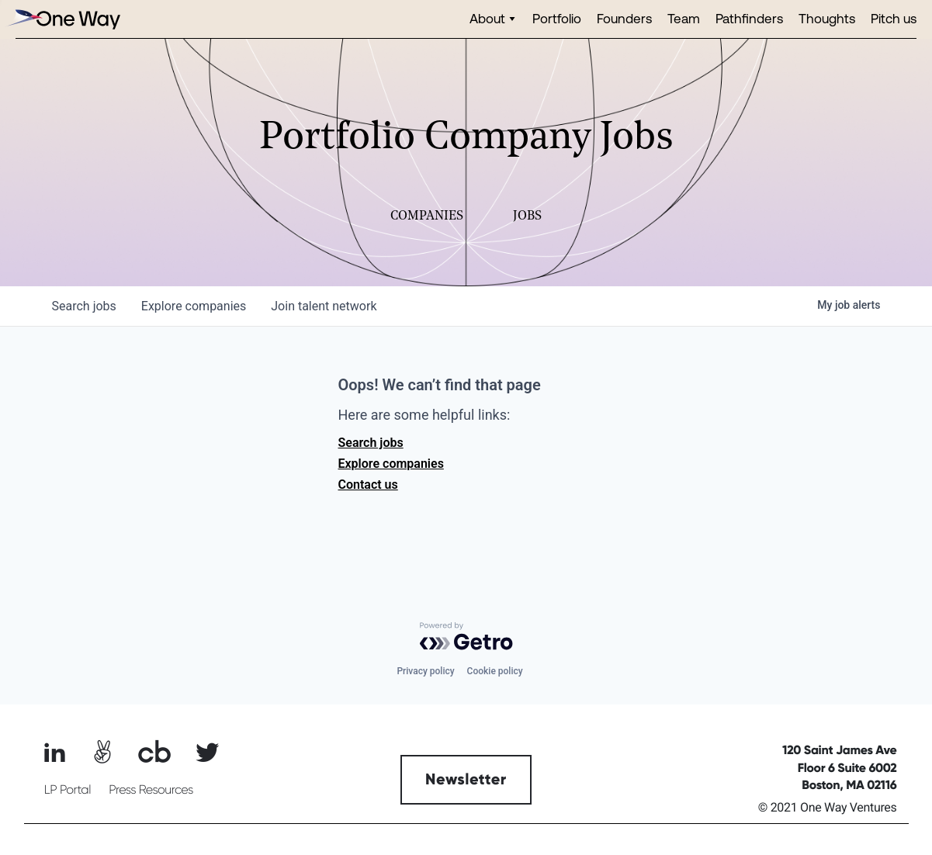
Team (683, 18)
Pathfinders (749, 18)
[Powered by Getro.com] (466, 636)
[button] (493, 19)
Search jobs (371, 442)
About (487, 18)
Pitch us (893, 18)
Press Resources (151, 790)
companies (193, 306)
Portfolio (556, 18)
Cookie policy (495, 671)
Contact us (368, 484)
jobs (84, 306)
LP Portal (67, 790)
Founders (624, 18)
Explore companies (391, 463)
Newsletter (466, 779)
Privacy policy (425, 671)
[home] (62, 19)
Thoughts (827, 18)
